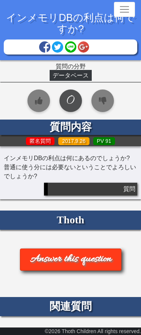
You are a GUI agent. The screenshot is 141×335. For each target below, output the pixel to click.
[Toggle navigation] (124, 9)
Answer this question (70, 259)
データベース (71, 75)
